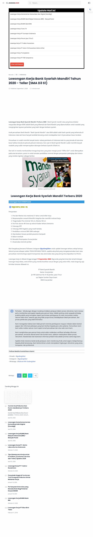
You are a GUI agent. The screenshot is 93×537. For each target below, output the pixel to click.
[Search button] (30, 3)
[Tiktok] (18, 533)
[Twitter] (9, 533)
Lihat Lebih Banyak (36, 70)
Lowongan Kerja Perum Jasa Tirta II (40, 42)
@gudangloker (33, 313)
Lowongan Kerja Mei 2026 (40, 534)
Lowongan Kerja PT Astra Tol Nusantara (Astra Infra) (44, 53)
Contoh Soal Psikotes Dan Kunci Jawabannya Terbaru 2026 (77, 31)
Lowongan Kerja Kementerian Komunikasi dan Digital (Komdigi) (44, 15)
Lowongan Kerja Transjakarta (38, 58)
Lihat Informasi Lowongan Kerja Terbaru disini (63, 524)
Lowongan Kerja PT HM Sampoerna (40, 63)
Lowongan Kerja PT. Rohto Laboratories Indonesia (77, 69)
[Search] (54, 3)
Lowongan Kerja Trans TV (37, 32)
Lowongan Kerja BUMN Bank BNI (40, 28)
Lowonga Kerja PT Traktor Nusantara (41, 47)
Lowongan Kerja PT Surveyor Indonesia (42, 37)
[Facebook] (3, 533)
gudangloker (40, 486)
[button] (89, 3)
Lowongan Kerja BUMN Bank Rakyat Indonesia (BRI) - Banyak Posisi (44, 22)
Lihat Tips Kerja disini (69, 530)
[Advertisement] (59, 121)
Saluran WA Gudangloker (46, 491)
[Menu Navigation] (3, 3)
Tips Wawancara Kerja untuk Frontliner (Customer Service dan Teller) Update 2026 (78, 80)
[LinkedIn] (15, 533)
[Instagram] (6, 533)
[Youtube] (12, 533)
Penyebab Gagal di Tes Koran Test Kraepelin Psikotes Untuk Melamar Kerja (78, 100)
